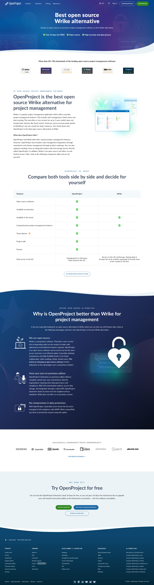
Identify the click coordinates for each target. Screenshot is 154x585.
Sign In (114, 3)
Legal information (15, 581)
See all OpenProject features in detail (77, 274)
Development (66, 563)
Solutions (38, 3)
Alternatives (12, 540)
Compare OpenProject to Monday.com (137, 563)
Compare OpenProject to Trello (135, 560)
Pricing (48, 3)
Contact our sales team (77, 513)
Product (28, 3)
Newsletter (35, 569)
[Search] (109, 3)
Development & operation (72, 549)
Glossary (100, 558)
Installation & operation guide (70, 558)
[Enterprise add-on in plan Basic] (29, 234)
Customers (35, 558)
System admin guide (67, 560)
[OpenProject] (6, 540)
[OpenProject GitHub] (74, 581)
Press (33, 566)
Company (35, 549)
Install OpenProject (127, 3)
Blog (99, 569)
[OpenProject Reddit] (90, 581)
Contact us (40, 581)
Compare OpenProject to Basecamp (136, 569)
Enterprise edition (10, 566)
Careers (34, 563)
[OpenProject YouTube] (86, 581)
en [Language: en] (101, 3)
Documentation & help (104, 552)
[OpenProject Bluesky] (94, 581)
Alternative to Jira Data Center (134, 552)
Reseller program (36, 560)
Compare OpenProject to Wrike (135, 566)
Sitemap (32, 581)
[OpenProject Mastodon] (78, 581)
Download (64, 555)
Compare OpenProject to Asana (135, 558)
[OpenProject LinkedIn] (82, 581)
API (63, 566)
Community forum (103, 563)
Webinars (100, 571)
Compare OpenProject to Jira (134, 555)
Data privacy (25, 581)
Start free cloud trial (64, 507)
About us (34, 552)
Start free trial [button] (142, 3)
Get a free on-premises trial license (86, 507)
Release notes (66, 569)
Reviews (7, 571)
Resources (56, 3)
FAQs (99, 555)
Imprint (7, 581)
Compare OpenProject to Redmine (135, 571)
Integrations (8, 558)
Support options (9, 560)
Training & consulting (104, 566)
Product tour (8, 552)
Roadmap (64, 552)
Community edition (10, 563)
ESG (33, 555)
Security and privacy (10, 569)
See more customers (76, 456)
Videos (100, 560)
